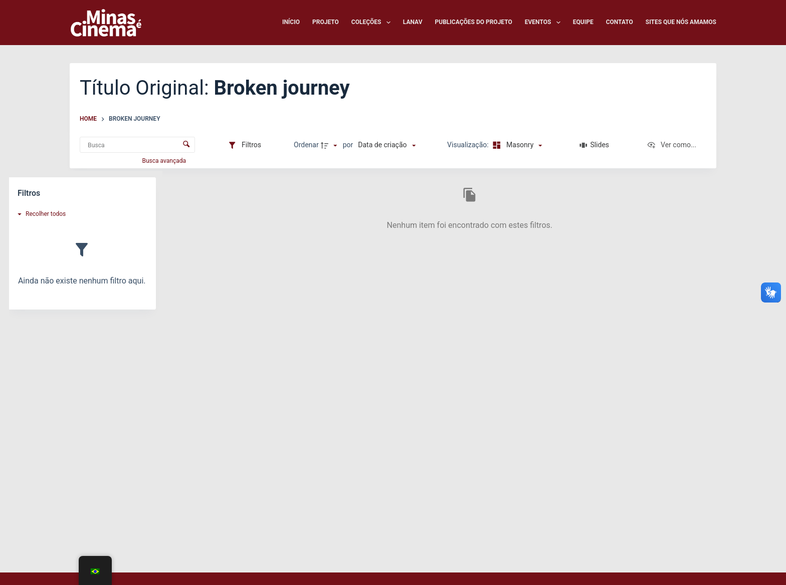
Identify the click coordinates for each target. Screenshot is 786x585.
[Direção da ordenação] (330, 145)
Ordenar (306, 145)
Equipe (583, 22)
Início (291, 22)
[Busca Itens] (137, 145)
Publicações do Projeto (473, 22)
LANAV (413, 22)
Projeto (325, 22)
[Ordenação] (386, 145)
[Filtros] (244, 145)
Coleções (373, 23)
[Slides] (594, 145)
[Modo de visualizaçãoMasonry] (516, 145)
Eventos (544, 23)
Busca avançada (164, 160)
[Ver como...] (671, 145)
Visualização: (468, 145)
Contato (619, 22)
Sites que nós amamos (681, 22)
